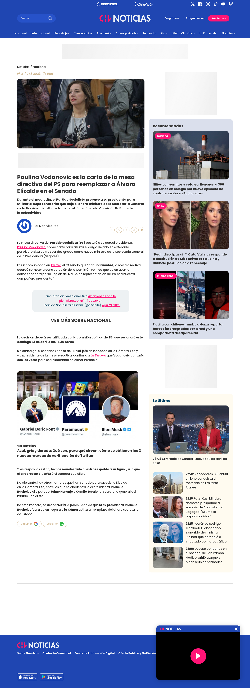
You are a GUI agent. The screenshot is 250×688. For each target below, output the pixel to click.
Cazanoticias (83, 33)
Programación (195, 18)
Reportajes (61, 33)
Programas (172, 18)
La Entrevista (208, 33)
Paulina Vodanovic (31, 247)
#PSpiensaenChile (102, 296)
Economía (104, 33)
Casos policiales (127, 33)
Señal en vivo (218, 18)
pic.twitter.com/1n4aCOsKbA (81, 301)
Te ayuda (149, 33)
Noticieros (229, 33)
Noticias (23, 67)
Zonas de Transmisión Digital (95, 653)
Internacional (40, 33)
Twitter (56, 265)
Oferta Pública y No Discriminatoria (143, 653)
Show (163, 33)
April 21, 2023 (111, 305)
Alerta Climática (183, 33)
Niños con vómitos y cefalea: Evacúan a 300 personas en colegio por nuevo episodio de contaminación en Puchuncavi (188, 239)
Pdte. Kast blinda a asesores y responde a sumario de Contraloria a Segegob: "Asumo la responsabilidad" (204, 559)
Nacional (21, 33)
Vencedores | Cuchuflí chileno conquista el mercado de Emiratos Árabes (207, 532)
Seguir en (29, 524)
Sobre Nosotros (28, 653)
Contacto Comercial (56, 653)
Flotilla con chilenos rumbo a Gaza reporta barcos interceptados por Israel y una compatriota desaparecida (187, 379)
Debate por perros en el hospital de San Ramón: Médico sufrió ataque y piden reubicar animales (206, 606)
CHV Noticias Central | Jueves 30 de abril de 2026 (190, 512)
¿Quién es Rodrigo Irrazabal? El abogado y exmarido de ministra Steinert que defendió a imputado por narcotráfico (206, 584)
